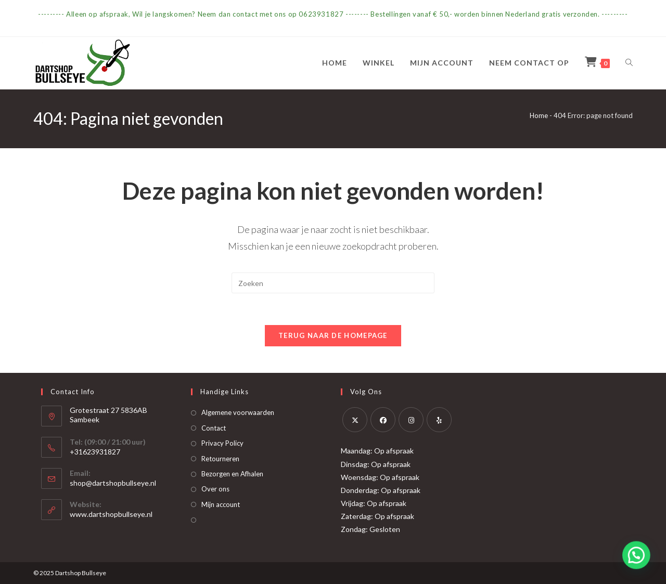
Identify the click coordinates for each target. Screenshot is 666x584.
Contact (213, 428)
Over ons (215, 489)
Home (539, 115)
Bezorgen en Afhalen (232, 474)
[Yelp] (439, 419)
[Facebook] (382, 419)
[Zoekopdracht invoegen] (333, 282)
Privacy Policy (222, 443)
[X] (354, 419)
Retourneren (220, 459)
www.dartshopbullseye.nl (111, 514)
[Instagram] (411, 419)
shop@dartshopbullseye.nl (113, 482)
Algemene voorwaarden (237, 412)
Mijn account (220, 504)
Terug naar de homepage (333, 335)
